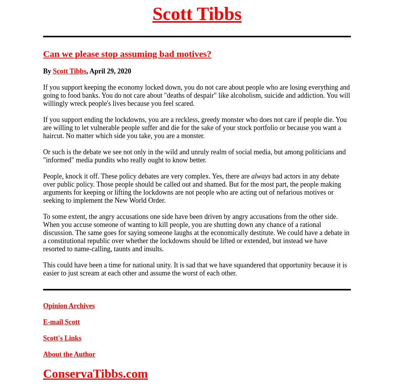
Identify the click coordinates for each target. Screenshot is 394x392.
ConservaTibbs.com (95, 373)
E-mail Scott (61, 322)
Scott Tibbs (197, 13)
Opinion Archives (69, 306)
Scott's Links (62, 338)
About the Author (69, 354)
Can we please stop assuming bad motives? (127, 54)
